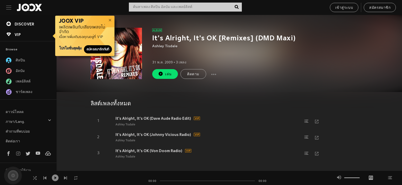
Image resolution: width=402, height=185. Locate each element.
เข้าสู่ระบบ (344, 8)
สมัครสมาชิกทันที (98, 49)
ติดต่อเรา (13, 141)
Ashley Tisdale (164, 46)
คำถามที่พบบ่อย (18, 132)
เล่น (164, 73)
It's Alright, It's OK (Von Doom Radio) (149, 151)
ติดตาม (193, 74)
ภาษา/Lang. (28, 121)
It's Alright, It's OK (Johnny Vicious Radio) (153, 135)
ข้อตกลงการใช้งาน (18, 170)
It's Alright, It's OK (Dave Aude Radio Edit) (153, 118)
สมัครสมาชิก (379, 8)
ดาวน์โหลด (15, 112)
